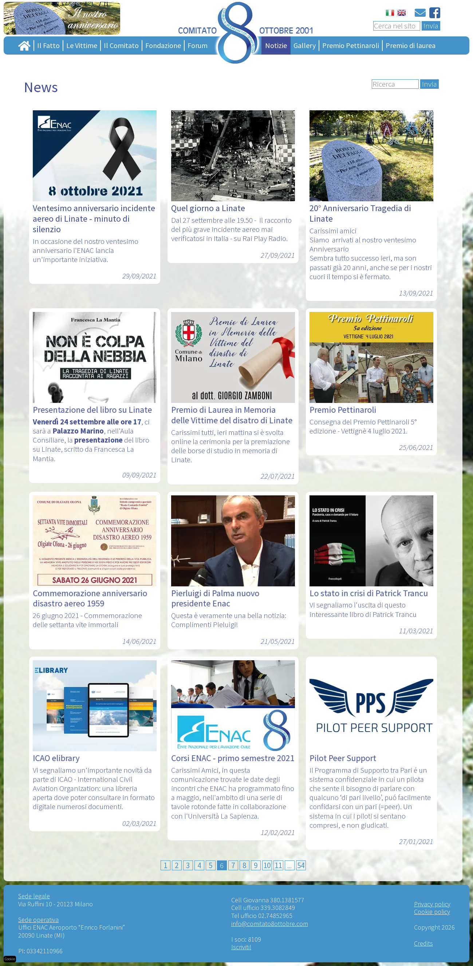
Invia (430, 26)
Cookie (10, 959)
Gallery (304, 45)
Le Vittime (81, 45)
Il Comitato (121, 45)
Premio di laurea (410, 45)
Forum (198, 45)
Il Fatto (48, 45)
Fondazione (163, 45)
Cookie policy (432, 911)
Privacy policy (432, 904)
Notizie (276, 45)
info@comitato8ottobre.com (269, 923)
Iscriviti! (241, 947)
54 (300, 865)
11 (278, 865)
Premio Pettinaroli (350, 45)
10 (267, 865)
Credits (423, 943)
